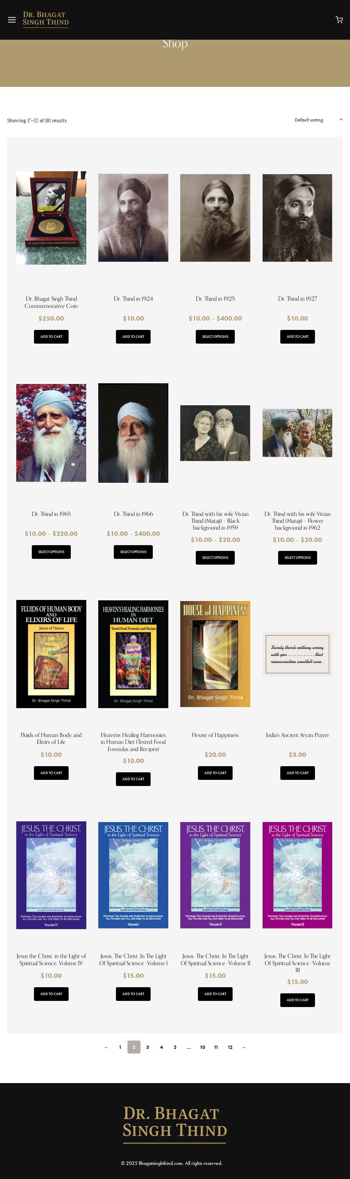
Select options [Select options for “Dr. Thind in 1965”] (51, 551)
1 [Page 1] (120, 1047)
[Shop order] (319, 120)
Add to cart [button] (51, 336)
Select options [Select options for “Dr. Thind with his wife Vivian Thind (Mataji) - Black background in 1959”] (215, 557)
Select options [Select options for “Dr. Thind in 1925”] (215, 336)
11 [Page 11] (216, 1047)
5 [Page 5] (175, 1047)
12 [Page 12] (230, 1047)
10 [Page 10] (202, 1047)
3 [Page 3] (147, 1047)
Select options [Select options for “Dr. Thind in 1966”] (133, 551)
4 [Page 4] (161, 1047)
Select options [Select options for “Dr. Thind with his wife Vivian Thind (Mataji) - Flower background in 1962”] (298, 557)
